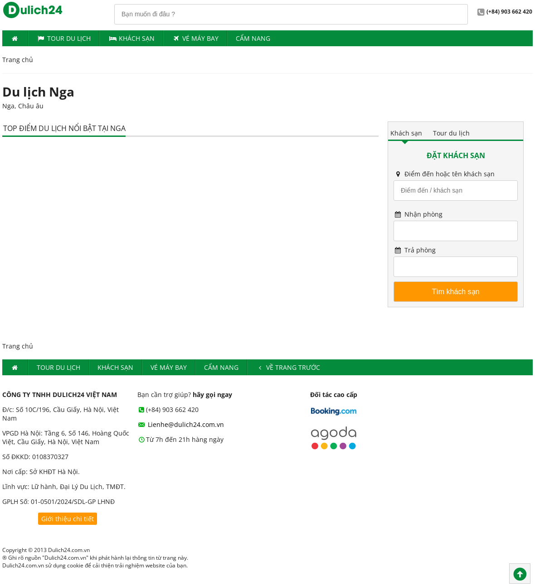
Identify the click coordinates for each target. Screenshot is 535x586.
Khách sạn (406, 133)
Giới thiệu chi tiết (67, 518)
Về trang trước (288, 367)
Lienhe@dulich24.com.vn (180, 424)
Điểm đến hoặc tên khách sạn (444, 174)
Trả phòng (415, 250)
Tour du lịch (64, 38)
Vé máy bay (195, 38)
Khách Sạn (131, 38)
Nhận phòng (418, 214)
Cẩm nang (253, 38)
